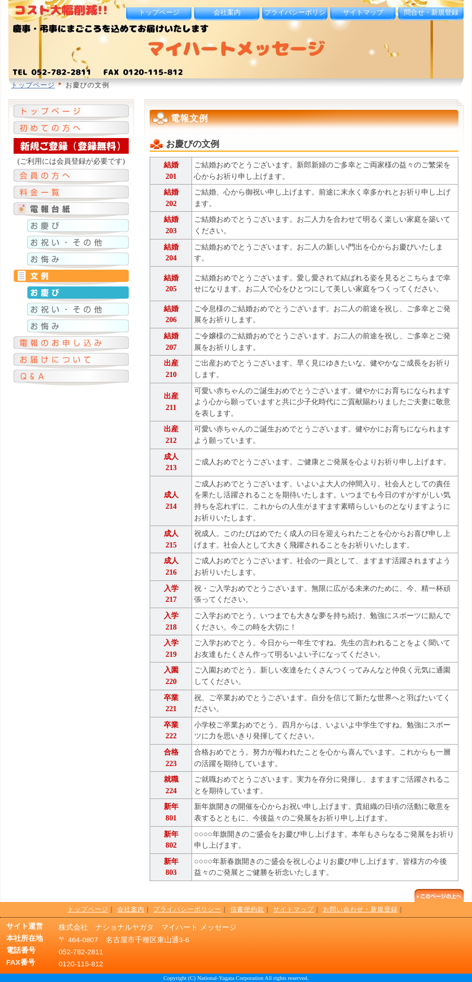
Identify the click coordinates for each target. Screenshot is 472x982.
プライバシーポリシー (294, 17)
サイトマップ (363, 12)
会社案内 (227, 12)
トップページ (159, 12)
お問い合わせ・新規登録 (360, 909)
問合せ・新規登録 (431, 12)
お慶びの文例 (192, 144)
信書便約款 (247, 909)
